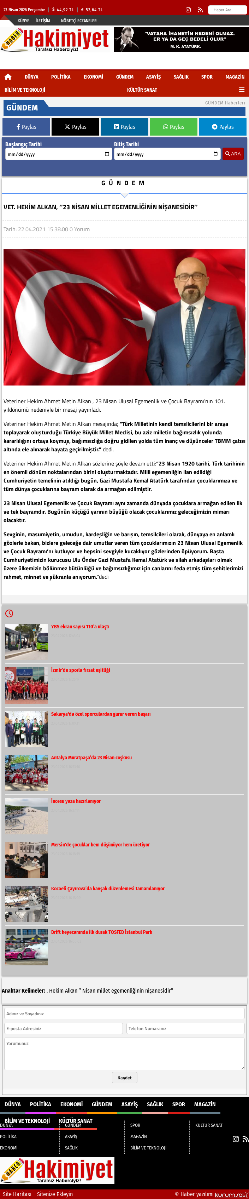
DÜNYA (31, 77)
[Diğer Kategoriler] (242, 90)
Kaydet (125, 1077)
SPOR (207, 77)
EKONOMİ (93, 77)
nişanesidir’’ (159, 990)
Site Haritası (17, 1194)
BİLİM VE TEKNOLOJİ (25, 90)
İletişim (43, 20)
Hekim (56, 990)
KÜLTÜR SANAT (142, 90)
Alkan (71, 990)
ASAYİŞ (153, 77)
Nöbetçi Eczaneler (79, 20)
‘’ (80, 990)
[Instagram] (188, 10)
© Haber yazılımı (212, 1194)
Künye (23, 20)
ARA (233, 153)
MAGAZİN (235, 77)
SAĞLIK (181, 77)
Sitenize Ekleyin (55, 1194)
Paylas (26, 127)
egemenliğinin (127, 990)
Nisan (88, 990)
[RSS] (200, 10)
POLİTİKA (61, 77)
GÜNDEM (125, 77)
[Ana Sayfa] (8, 77)
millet (103, 990)
